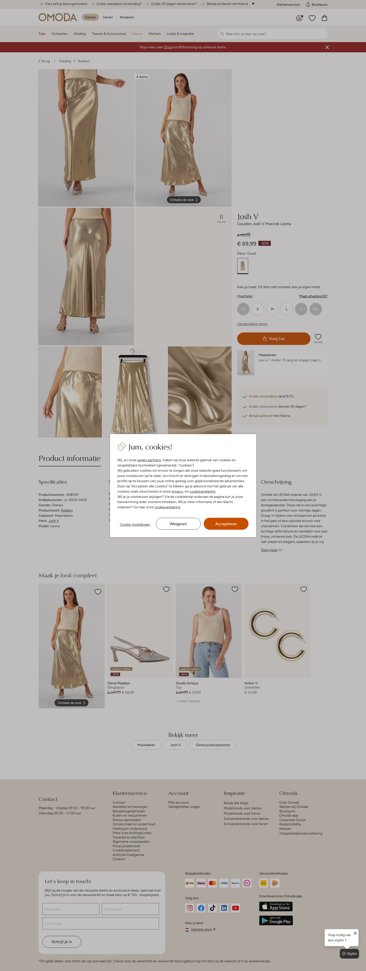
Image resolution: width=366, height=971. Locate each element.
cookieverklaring (202, 491)
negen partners (149, 460)
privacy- (177, 491)
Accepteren (226, 523)
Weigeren (178, 523)
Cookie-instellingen (135, 524)
